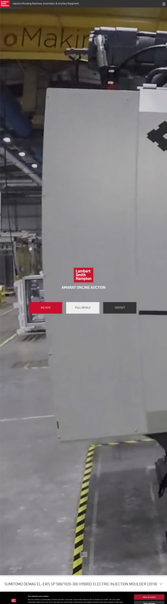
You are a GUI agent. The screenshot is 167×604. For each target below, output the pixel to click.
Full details (82, 308)
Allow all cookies (149, 585)
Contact (120, 308)
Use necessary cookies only (149, 598)
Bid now (46, 308)
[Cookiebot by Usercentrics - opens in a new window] (13, 599)
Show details (112, 600)
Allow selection (149, 592)
